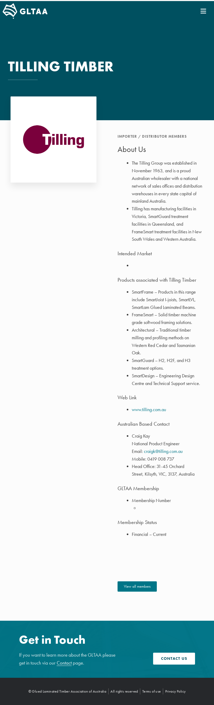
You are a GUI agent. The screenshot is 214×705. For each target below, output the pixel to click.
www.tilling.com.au (149, 409)
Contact (64, 663)
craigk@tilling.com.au (163, 451)
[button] (203, 11)
